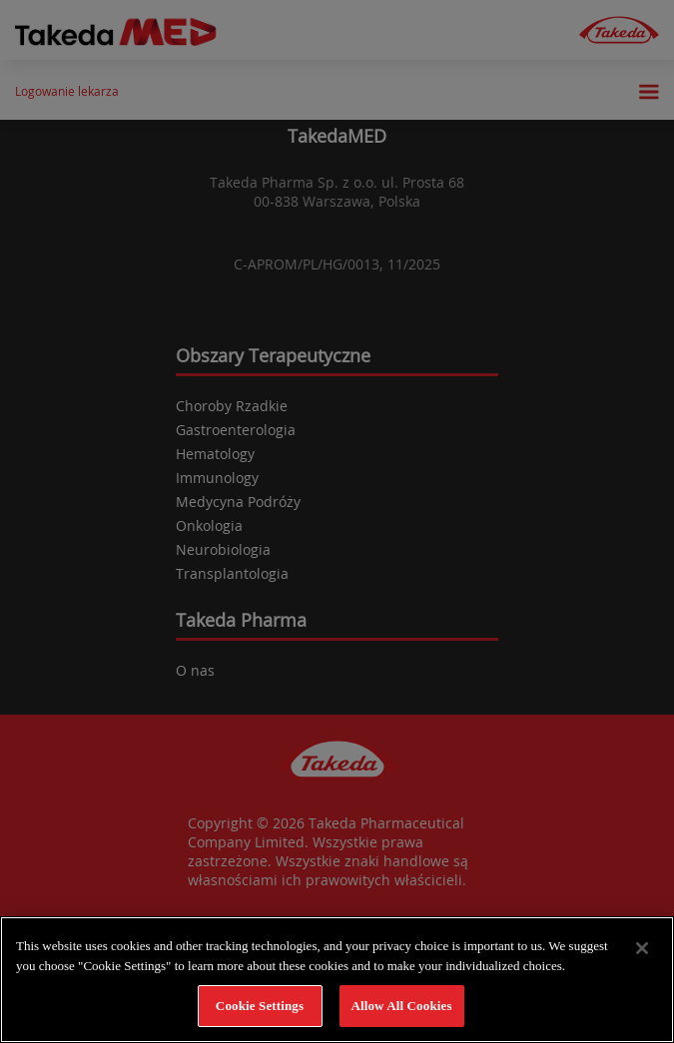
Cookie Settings (260, 1005)
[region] (337, 979)
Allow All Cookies (400, 1005)
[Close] (642, 948)
